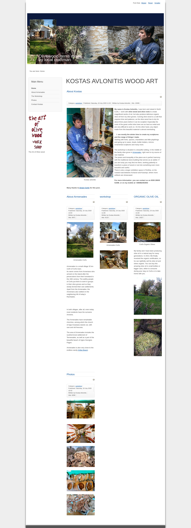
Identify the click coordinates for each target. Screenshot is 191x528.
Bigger (143, 3)
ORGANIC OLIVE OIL (146, 196)
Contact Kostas (37, 104)
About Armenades (38, 92)
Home (33, 88)
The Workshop (36, 96)
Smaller (157, 3)
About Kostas (74, 91)
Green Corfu (84, 188)
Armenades (137, 152)
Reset (150, 3)
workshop (78, 103)
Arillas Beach (83, 350)
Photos (34, 100)
